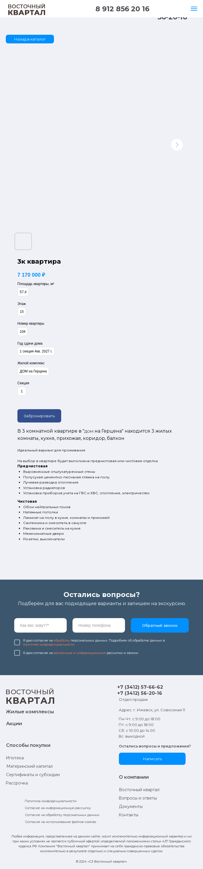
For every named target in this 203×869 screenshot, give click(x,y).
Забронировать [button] (39, 416)
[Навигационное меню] (194, 9)
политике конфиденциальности (49, 644)
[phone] (98, 625)
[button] (152, 759)
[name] (40, 625)
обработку (62, 640)
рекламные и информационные (80, 653)
